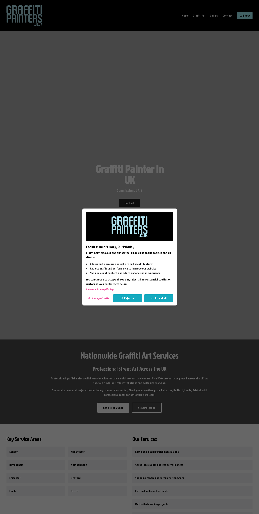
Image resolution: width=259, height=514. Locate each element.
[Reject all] (127, 298)
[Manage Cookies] (98, 298)
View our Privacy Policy (100, 289)
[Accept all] (158, 298)
